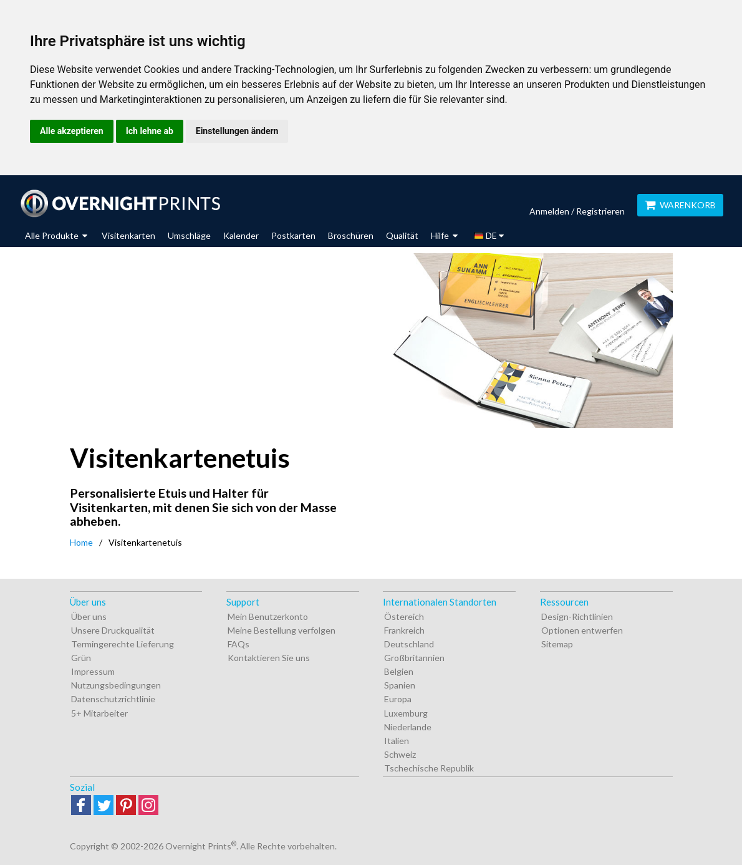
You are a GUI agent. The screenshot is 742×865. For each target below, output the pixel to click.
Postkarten (293, 235)
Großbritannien (414, 657)
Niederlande (407, 727)
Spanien (399, 685)
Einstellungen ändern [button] (237, 131)
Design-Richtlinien (577, 616)
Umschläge (189, 235)
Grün (81, 657)
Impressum (93, 671)
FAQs (238, 644)
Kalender (241, 235)
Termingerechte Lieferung (122, 644)
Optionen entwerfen (582, 630)
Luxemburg (406, 713)
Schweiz (400, 754)
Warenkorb (680, 205)
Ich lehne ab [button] (149, 131)
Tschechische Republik (429, 768)
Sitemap (557, 644)
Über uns (89, 616)
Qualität (402, 235)
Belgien (398, 671)
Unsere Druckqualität (113, 630)
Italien (396, 740)
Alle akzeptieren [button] (72, 131)
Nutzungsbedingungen (116, 685)
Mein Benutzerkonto (268, 616)
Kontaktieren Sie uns (269, 657)
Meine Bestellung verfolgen (281, 630)
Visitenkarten (128, 235)
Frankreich (404, 630)
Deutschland (409, 644)
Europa (398, 698)
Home (81, 542)
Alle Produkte (56, 235)
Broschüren (350, 235)
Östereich (404, 616)
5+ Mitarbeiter (99, 713)
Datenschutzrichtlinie (113, 698)
